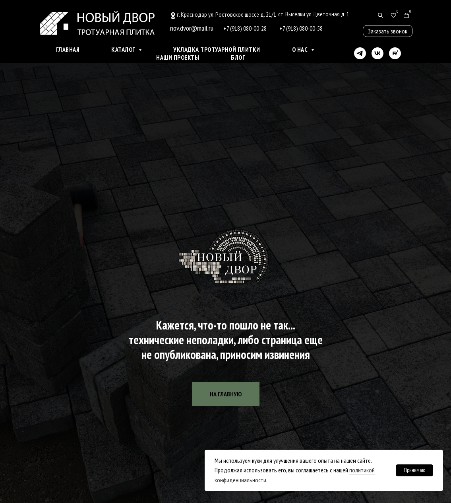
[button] (387, 31)
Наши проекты (177, 57)
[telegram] (360, 53)
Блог (238, 57)
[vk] (377, 53)
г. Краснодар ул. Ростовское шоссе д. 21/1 (226, 14)
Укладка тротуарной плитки (216, 49)
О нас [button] (300, 49)
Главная (68, 49)
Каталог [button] (124, 49)
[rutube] (395, 53)
